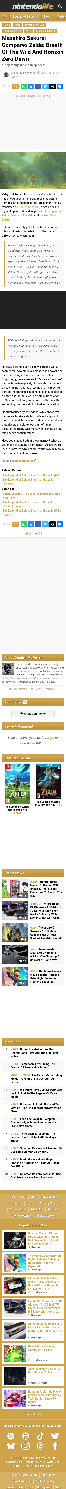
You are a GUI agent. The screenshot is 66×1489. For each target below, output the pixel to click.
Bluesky (36, 688)
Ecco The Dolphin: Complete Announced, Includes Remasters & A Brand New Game (34, 1122)
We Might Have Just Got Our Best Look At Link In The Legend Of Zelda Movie (36, 1093)
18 (22, 961)
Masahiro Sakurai (45, 30)
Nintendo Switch (12, 30)
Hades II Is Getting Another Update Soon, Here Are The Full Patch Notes (35, 1053)
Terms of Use (17, 1209)
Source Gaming (28, 207)
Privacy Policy (49, 1203)
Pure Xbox (48, 1475)
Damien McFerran (25, 72)
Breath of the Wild (35, 24)
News (7, 24)
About (22, 1197)
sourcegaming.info (23, 460)
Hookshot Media (29, 1458)
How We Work (49, 1197)
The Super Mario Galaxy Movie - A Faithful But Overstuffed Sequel (36, 1079)
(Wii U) (33, 475)
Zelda (17, 24)
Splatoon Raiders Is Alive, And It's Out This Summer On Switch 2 (36, 1150)
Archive (52, 1209)
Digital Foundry (44, 1481)
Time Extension (13, 678)
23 (22, 983)
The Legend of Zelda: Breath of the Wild (17, 809)
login (50, 738)
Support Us (16, 1203)
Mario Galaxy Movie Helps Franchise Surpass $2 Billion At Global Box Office (35, 1163)
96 (40, 534)
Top (11, 1197)
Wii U (29, 30)
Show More (33, 1414)
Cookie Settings (21, 1215)
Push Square (29, 1475)
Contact (31, 1203)
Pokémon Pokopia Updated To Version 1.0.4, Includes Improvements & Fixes (36, 1108)
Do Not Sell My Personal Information (33, 1465)
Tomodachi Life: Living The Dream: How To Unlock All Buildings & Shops (35, 1137)
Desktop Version (45, 1215)
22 (22, 917)
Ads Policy (36, 1209)
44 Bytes (40, 1461)
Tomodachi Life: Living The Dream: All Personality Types (33, 1065)
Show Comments (33, 713)
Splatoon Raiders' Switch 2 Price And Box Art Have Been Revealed (36, 1175)
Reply (50, 688)
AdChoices (53, 1461)
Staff (33, 1197)
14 (22, 895)
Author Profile (18, 688)
